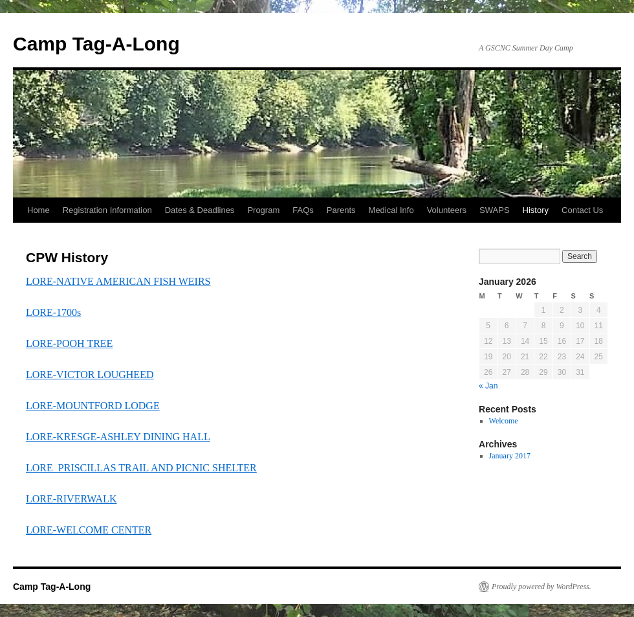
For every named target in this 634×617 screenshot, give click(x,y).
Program (263, 210)
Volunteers (446, 210)
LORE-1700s (53, 312)
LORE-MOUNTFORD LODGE (93, 405)
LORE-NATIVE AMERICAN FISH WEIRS (118, 281)
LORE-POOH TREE (69, 343)
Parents (341, 210)
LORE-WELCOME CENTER (88, 529)
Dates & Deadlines (200, 210)
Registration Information (107, 210)
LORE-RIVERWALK (71, 498)
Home (38, 210)
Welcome (503, 420)
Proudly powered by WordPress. (541, 586)
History (536, 210)
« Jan (488, 385)
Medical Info (391, 210)
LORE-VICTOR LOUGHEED (89, 374)
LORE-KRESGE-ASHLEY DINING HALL (118, 436)
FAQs (303, 210)
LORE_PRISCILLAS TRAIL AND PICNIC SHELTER (141, 467)
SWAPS (494, 210)
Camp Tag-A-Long (96, 43)
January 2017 (509, 455)
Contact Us (582, 210)
